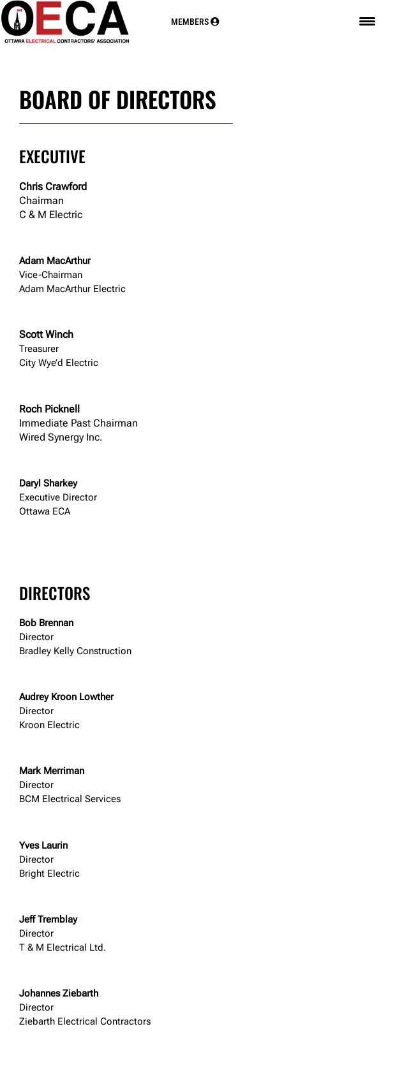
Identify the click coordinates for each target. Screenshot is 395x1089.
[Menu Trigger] (367, 21)
